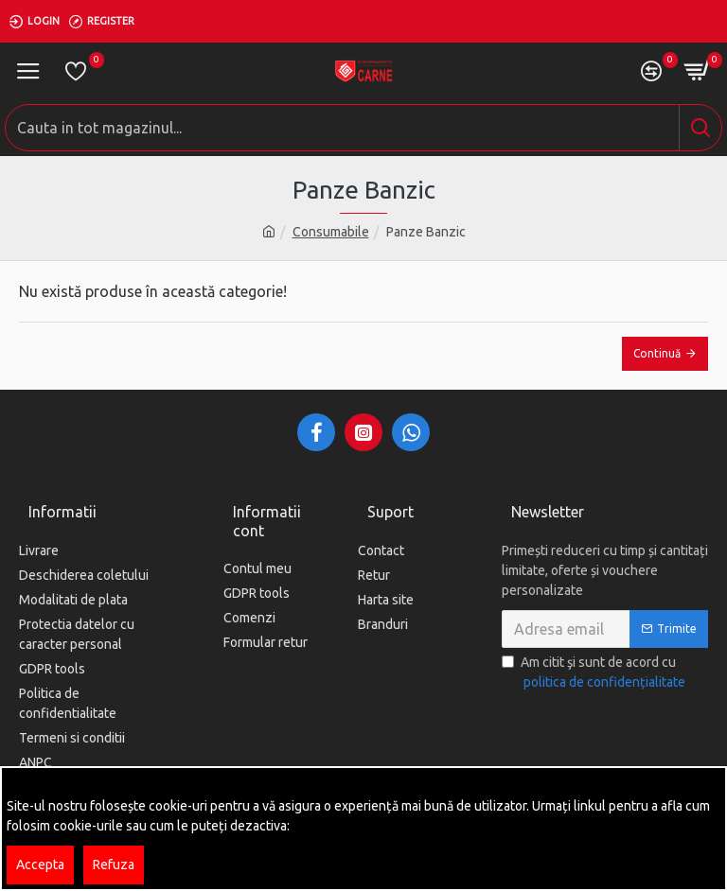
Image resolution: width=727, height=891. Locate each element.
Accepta (40, 864)
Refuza (113, 864)
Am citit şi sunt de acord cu (595, 673)
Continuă (657, 353)
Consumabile (331, 231)
